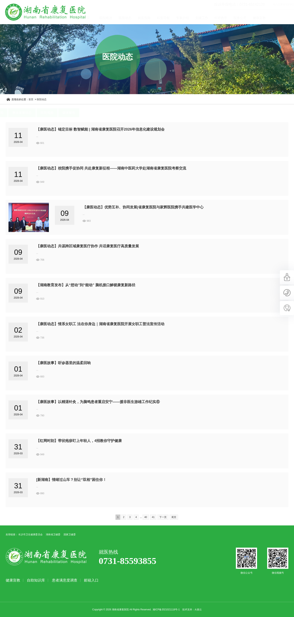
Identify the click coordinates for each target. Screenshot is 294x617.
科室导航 (177, 18)
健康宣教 (273, 18)
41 (153, 517)
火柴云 (198, 609)
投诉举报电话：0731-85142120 (225, 4)
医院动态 (139, 18)
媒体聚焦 (83, 112)
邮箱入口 (91, 580)
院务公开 (254, 18)
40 (145, 517)
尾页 (173, 517)
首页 (101, 18)
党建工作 (216, 18)
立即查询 (291, 4)
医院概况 (120, 18)
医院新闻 (11, 112)
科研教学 (235, 18)
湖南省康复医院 (41, 12)
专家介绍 (196, 18)
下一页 (163, 517)
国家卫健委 (70, 534)
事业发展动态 (36, 112)
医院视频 (61, 112)
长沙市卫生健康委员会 (30, 534)
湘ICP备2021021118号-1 (166, 609)
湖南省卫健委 (53, 534)
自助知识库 (36, 580)
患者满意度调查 (64, 580)
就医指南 (158, 18)
